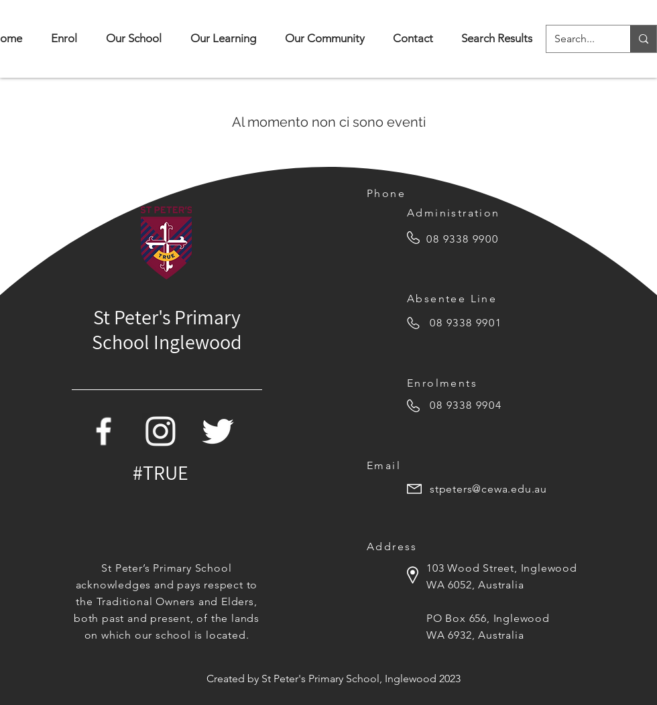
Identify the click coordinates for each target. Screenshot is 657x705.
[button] (133, 38)
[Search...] (578, 38)
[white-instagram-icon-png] (160, 431)
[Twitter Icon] (217, 431)
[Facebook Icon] (103, 431)
